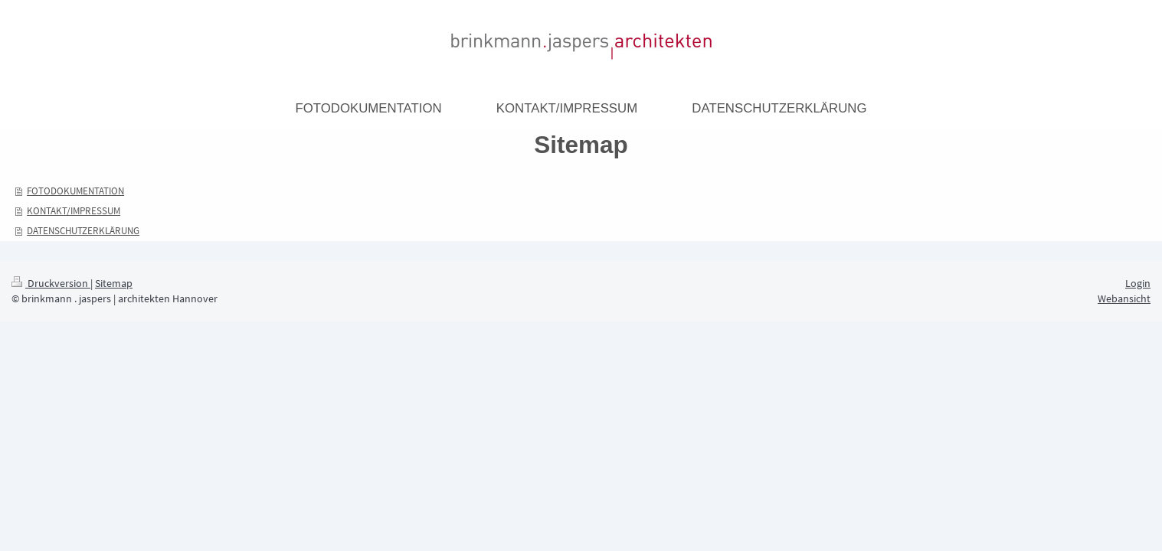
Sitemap (114, 283)
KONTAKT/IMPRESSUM (73, 210)
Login (1138, 283)
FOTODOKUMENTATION (75, 190)
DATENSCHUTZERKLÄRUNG (83, 230)
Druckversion (50, 283)
